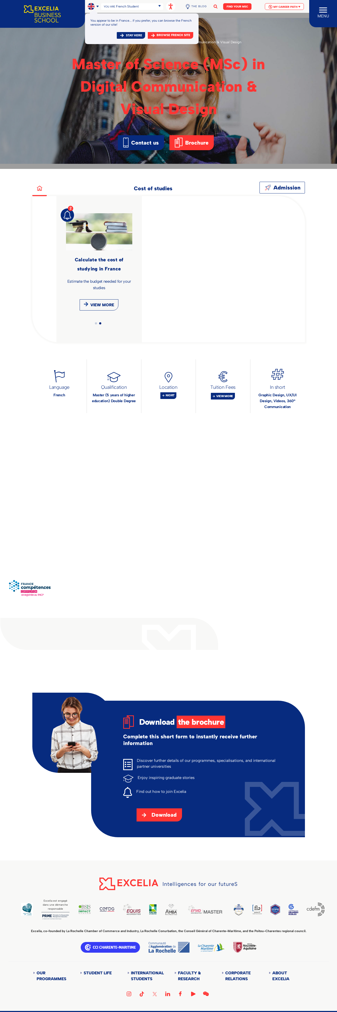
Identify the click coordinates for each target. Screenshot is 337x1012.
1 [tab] (96, 323)
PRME (55, 917)
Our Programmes (51, 976)
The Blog (199, 6)
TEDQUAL (238, 910)
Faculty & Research (189, 976)
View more (102, 305)
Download (164, 815)
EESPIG (275, 909)
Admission (286, 187)
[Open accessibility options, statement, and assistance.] (170, 6)
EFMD (205, 909)
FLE (257, 909)
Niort (170, 395)
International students (147, 976)
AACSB (152, 909)
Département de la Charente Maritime (211, 947)
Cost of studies (153, 188)
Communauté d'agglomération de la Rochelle (169, 947)
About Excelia (280, 976)
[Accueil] (42, 14)
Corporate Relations (238, 976)
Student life (98, 973)
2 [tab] (100, 323)
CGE (294, 909)
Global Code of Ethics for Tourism (27, 909)
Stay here (134, 35)
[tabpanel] (99, 264)
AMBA (171, 909)
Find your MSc (237, 6)
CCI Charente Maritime (110, 947)
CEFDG (107, 909)
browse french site (173, 35)
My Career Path (284, 7)
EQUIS (132, 909)
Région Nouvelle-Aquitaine (244, 947)
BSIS (84, 909)
